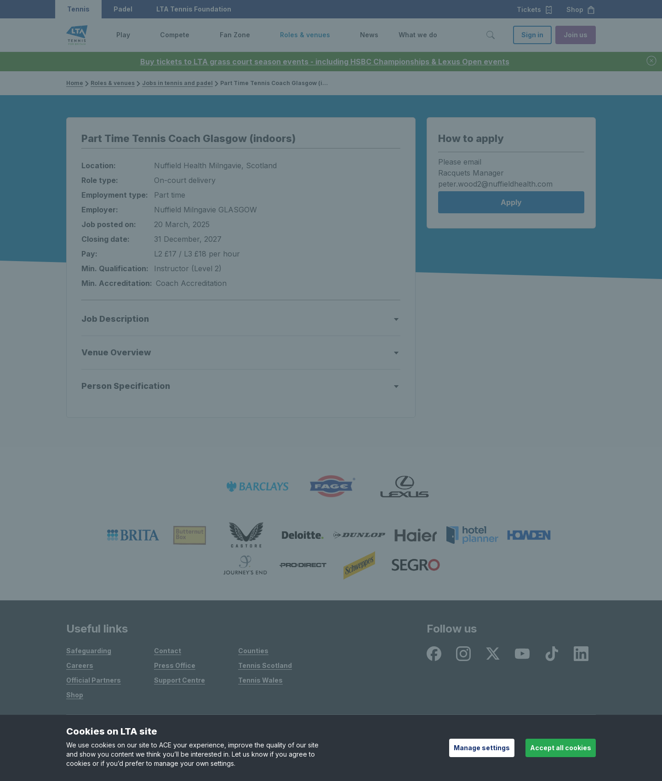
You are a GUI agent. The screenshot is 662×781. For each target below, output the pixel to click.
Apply (511, 202)
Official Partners (93, 680)
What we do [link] (418, 35)
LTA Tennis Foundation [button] (193, 9)
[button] (137, 35)
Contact (167, 651)
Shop (74, 695)
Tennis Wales (260, 680)
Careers (79, 665)
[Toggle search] (490, 35)
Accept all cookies (560, 748)
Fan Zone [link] (235, 35)
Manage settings (482, 748)
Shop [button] (580, 10)
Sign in (532, 35)
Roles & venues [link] (305, 35)
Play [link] (123, 35)
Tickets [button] (535, 10)
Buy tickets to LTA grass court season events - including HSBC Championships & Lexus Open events (324, 61)
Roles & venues (113, 83)
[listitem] (257, 486)
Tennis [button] (78, 9)
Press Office (174, 665)
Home (74, 83)
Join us (576, 35)
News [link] (369, 35)
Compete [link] (174, 35)
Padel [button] (123, 9)
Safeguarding (88, 651)
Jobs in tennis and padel (177, 83)
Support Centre (179, 680)
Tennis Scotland (265, 665)
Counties (253, 651)
